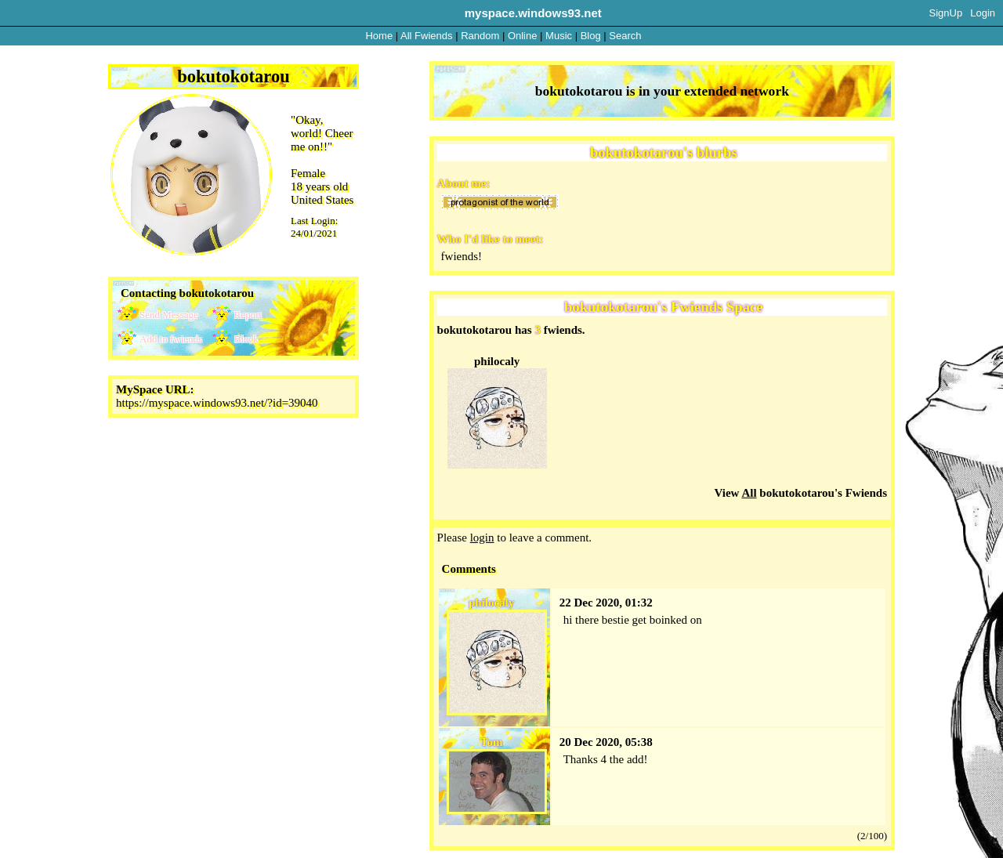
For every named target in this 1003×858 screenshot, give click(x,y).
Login (982, 13)
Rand (480, 36)
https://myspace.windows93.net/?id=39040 (217, 402)
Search (625, 36)
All (426, 36)
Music (558, 36)
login (482, 537)
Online (523, 36)
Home (379, 36)
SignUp (946, 13)
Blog (591, 36)
